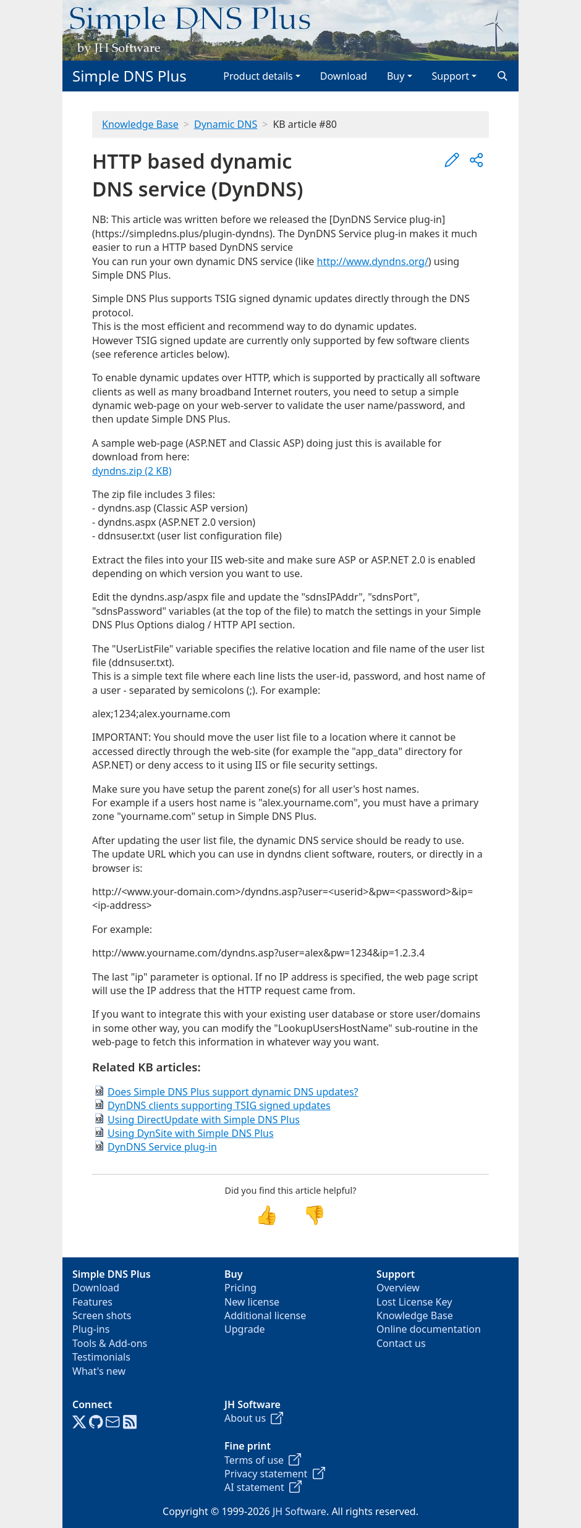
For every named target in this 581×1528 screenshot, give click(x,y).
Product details (258, 76)
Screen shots (102, 1315)
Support (450, 76)
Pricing (240, 1287)
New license (251, 1302)
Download (343, 76)
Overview (398, 1287)
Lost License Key (414, 1302)
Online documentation (428, 1329)
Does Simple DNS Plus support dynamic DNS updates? (233, 1092)
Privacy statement (274, 1473)
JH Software (299, 1511)
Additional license (265, 1315)
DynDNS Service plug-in (162, 1147)
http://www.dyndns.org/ (372, 261)
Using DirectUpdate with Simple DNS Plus (204, 1119)
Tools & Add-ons (109, 1343)
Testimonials (101, 1357)
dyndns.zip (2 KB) (131, 471)
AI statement (263, 1487)
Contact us (401, 1343)
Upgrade (244, 1329)
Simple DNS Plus (129, 75)
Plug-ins (90, 1329)
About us (253, 1418)
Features (92, 1302)
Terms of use (262, 1460)
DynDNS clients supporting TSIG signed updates (219, 1105)
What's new (98, 1371)
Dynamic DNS (225, 124)
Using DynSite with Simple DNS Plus (191, 1133)
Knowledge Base (140, 124)
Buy (395, 76)
